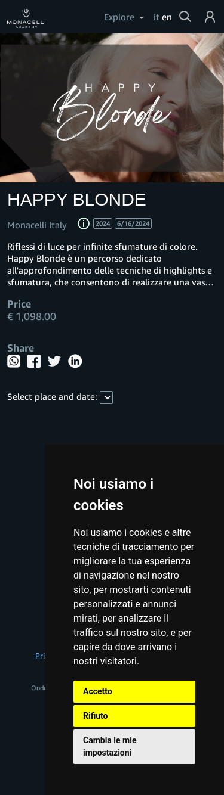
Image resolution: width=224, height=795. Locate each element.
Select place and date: (52, 396)
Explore (119, 16)
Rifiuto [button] (95, 716)
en (167, 16)
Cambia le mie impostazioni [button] (109, 746)
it (156, 16)
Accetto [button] (97, 691)
